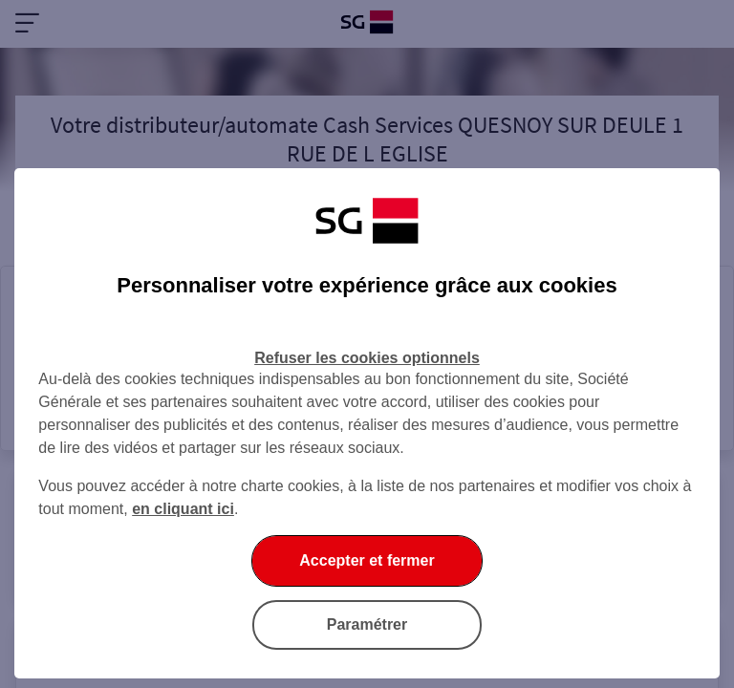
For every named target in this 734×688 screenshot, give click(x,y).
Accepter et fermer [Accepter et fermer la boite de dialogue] (366, 560)
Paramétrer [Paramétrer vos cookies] (367, 624)
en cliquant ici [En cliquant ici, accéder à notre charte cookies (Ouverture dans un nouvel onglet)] (183, 509)
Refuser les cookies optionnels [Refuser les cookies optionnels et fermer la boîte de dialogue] (367, 358)
